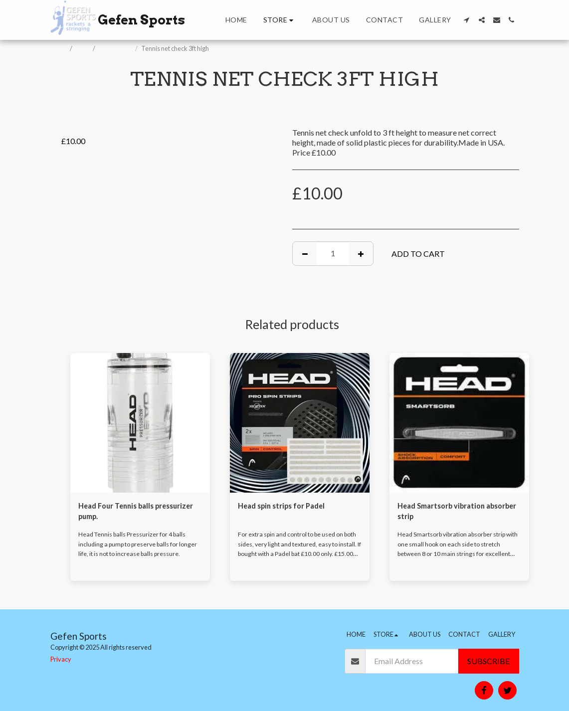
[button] (467, 19)
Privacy (60, 659)
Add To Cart (418, 253)
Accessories (116, 48)
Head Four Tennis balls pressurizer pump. (119, 512)
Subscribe (488, 661)
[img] (140, 423)
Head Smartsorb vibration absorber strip (446, 512)
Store (83, 48)
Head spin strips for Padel (286, 506)
